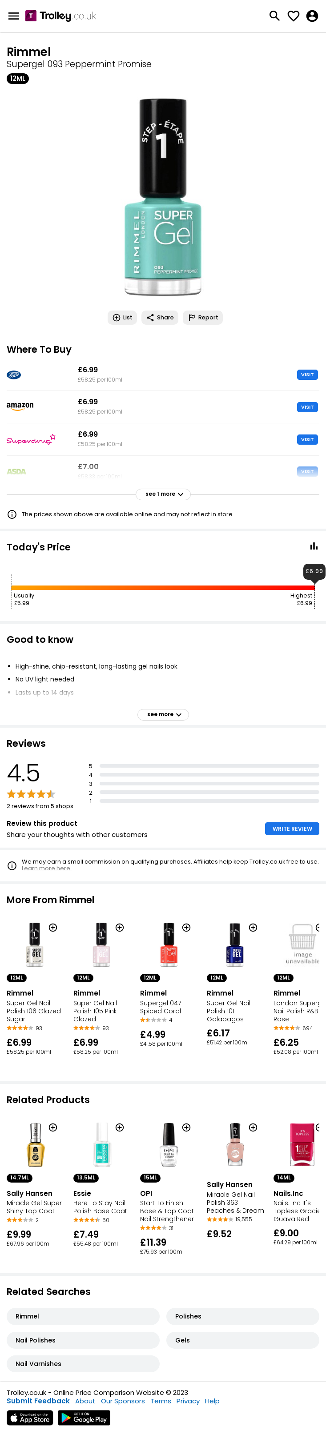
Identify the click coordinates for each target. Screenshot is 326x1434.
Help (212, 1401)
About (85, 1401)
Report (202, 317)
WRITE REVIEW (292, 829)
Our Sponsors (123, 1401)
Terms (160, 1401)
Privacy (188, 1401)
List (122, 317)
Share (160, 317)
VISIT (307, 374)
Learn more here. (47, 868)
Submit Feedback (38, 1401)
